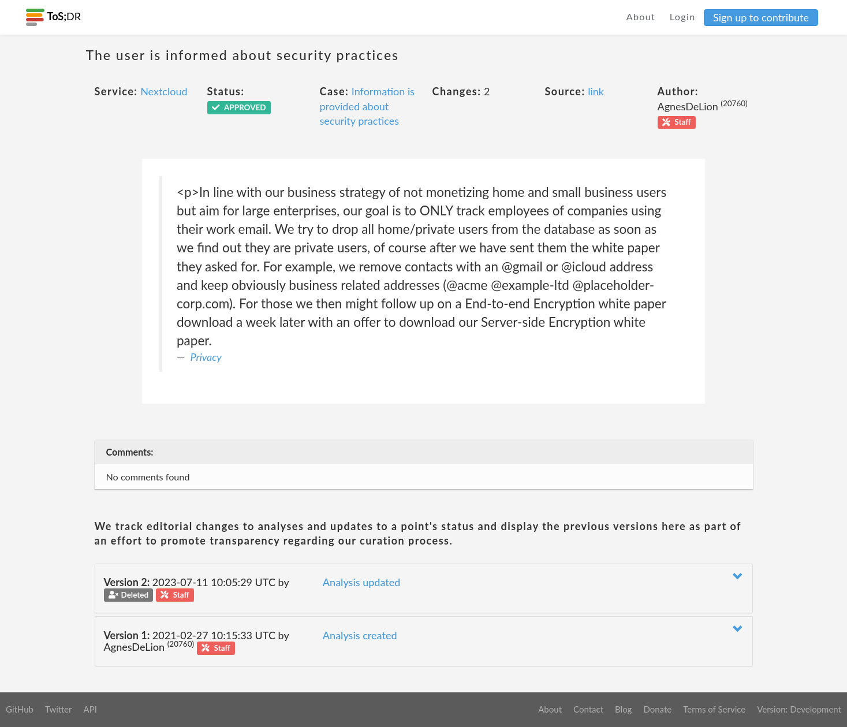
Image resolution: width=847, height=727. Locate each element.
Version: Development (799, 709)
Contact (588, 709)
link (596, 91)
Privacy (206, 357)
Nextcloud (163, 91)
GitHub (19, 709)
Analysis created (360, 635)
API (89, 709)
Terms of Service (714, 709)
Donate (657, 709)
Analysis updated (362, 582)
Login (683, 16)
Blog (623, 709)
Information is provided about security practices (367, 106)
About (641, 16)
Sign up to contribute (761, 17)
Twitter (58, 709)
